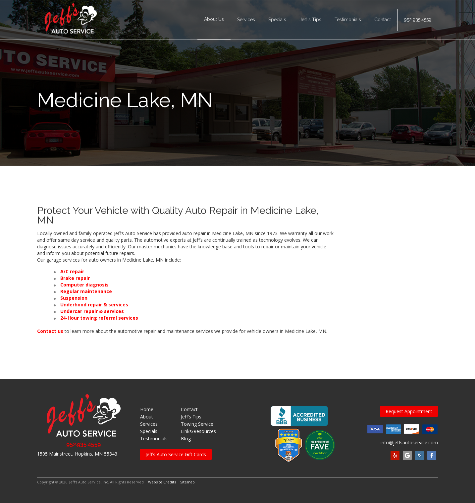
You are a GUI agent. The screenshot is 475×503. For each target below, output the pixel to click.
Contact (382, 20)
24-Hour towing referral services (99, 318)
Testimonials (348, 20)
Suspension (73, 298)
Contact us (50, 331)
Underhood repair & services (94, 304)
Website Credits (162, 481)
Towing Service (197, 424)
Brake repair (75, 278)
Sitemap (187, 481)
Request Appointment (409, 411)
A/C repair (72, 271)
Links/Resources (198, 431)
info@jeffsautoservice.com (409, 442)
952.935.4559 (417, 20)
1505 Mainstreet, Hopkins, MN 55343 (77, 454)
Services (246, 20)
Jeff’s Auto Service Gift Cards (175, 454)
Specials (277, 20)
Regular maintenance (86, 291)
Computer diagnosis (84, 285)
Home (146, 409)
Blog (186, 438)
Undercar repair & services (92, 311)
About (146, 416)
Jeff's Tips (310, 20)
